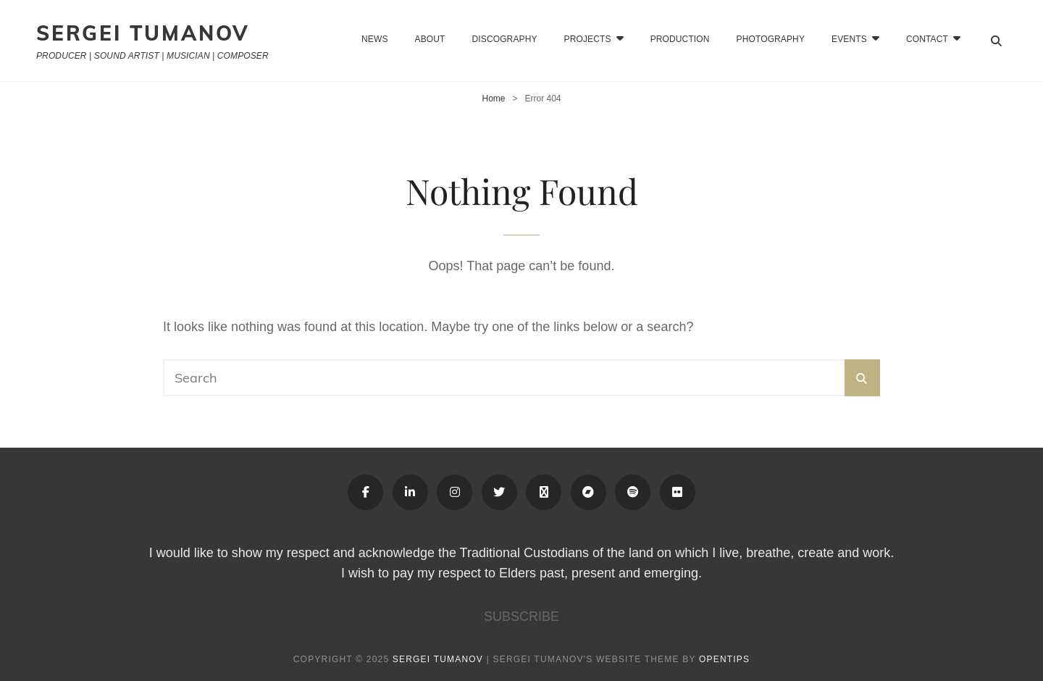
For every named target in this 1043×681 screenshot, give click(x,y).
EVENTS (849, 39)
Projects (587, 39)
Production (680, 39)
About (430, 39)
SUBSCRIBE (521, 616)
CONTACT (927, 39)
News (374, 39)
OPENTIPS (724, 659)
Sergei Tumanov (143, 33)
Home (493, 98)
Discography (504, 39)
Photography (771, 39)
